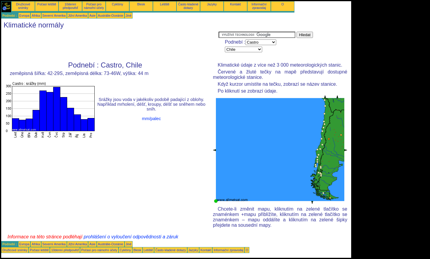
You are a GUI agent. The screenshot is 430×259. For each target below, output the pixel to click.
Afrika (36, 15)
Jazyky (212, 4)
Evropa (24, 15)
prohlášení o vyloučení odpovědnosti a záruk (131, 236)
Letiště (164, 4)
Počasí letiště (46, 4)
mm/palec (151, 118)
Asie (92, 15)
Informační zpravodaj (258, 6)
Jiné (129, 15)
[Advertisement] (110, 45)
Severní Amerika (54, 15)
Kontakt (235, 4)
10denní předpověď (70, 6)
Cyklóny (117, 4)
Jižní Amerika (77, 15)
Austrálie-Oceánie (110, 15)
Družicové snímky (23, 6)
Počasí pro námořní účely (94, 6)
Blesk (141, 4)
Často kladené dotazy (188, 6)
